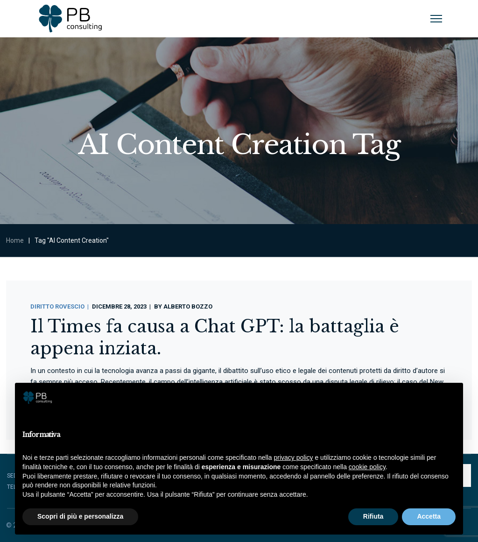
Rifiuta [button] (373, 516)
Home (15, 240)
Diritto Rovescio (57, 306)
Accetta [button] (429, 516)
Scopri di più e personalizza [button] (80, 516)
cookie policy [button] (367, 467)
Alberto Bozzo (187, 306)
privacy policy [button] (293, 457)
